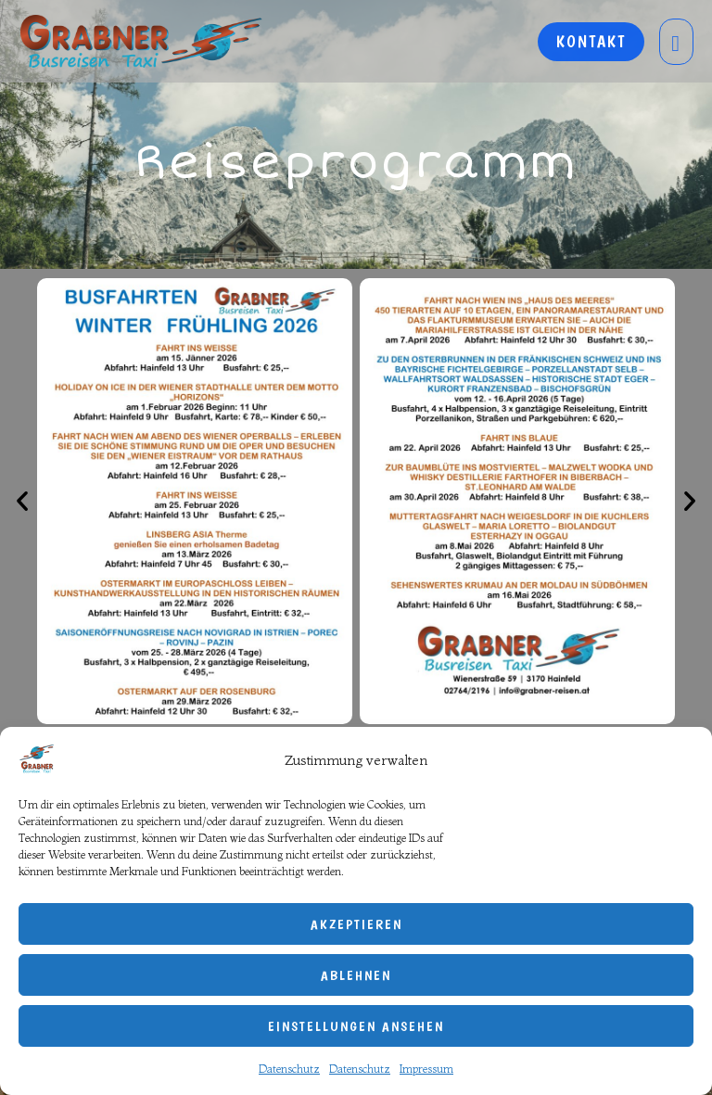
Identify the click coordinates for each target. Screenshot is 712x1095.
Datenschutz (289, 1069)
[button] (22, 501)
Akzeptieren (356, 924)
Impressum (426, 1069)
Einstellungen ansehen (356, 1026)
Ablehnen (356, 975)
